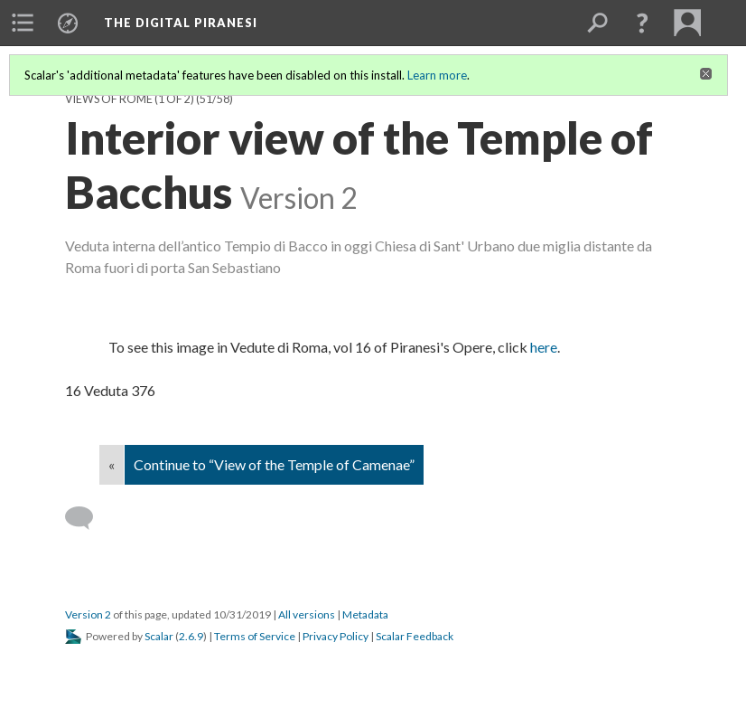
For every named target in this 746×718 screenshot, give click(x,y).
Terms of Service (254, 636)
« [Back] (111, 464)
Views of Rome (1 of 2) (129, 99)
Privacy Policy (335, 636)
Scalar (159, 636)
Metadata (365, 614)
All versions (306, 614)
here (543, 346)
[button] (642, 22)
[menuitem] (22, 22)
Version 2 (88, 614)
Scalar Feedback (414, 636)
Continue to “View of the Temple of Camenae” (274, 464)
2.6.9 (191, 636)
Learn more (437, 75)
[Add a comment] (87, 518)
